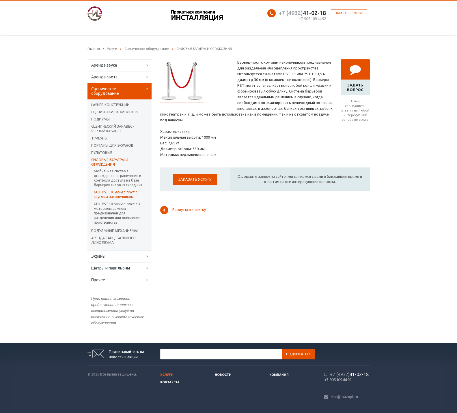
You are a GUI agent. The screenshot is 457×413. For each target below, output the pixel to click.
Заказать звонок (349, 13)
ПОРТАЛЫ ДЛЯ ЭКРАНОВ (112, 145)
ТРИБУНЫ (99, 138)
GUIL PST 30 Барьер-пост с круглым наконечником (115, 194)
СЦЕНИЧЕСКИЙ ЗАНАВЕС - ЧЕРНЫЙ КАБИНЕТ (112, 129)
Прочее (98, 280)
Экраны (98, 256)
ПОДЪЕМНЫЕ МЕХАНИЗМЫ (114, 231)
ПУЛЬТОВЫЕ (101, 152)
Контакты (169, 382)
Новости (223, 374)
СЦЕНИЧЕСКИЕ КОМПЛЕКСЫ (114, 112)
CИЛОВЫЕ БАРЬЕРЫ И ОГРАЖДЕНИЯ (109, 162)
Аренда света (104, 77)
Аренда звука (104, 65)
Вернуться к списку (183, 210)
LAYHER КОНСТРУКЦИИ (110, 105)
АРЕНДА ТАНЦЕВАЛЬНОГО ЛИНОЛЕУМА (113, 240)
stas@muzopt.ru (344, 397)
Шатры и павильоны (110, 268)
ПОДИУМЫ (100, 119)
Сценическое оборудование (105, 91)
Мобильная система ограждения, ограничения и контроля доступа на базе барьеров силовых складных (118, 178)
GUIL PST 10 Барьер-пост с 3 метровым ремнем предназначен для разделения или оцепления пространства (117, 213)
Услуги (167, 374)
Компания (279, 374)
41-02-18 (302, 13)
